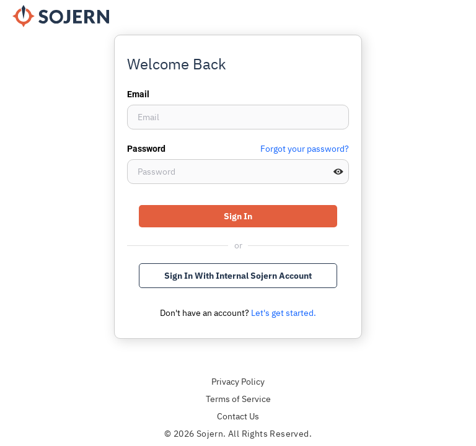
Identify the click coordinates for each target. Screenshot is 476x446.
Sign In (238, 216)
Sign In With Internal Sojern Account (238, 275)
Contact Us (238, 416)
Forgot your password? (304, 148)
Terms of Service (238, 398)
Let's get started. (283, 312)
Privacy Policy (238, 381)
